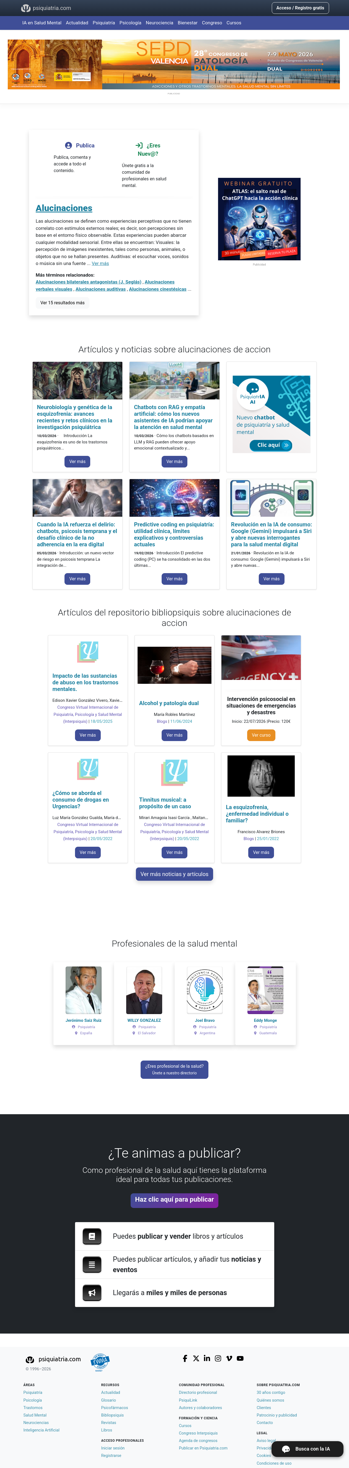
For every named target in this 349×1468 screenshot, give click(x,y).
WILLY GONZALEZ (144, 1020)
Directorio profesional (198, 1392)
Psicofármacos (114, 1407)
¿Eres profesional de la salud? (174, 1069)
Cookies (264, 1455)
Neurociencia (160, 22)
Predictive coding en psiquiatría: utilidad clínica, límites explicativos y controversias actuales (174, 534)
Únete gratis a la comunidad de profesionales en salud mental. (148, 163)
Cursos (234, 22)
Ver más (100, 263)
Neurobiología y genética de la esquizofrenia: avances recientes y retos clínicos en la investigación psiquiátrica (74, 417)
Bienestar (188, 22)
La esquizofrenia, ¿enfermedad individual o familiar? (257, 814)
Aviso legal (266, 1440)
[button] (63, 1003)
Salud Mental (35, 1415)
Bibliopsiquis (112, 1415)
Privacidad (266, 1448)
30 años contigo (271, 1392)
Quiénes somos (270, 1400)
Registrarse (111, 1455)
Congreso (212, 22)
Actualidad (77, 22)
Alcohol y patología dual (169, 703)
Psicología (130, 22)
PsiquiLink (188, 1400)
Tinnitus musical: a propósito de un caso (165, 803)
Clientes (264, 1407)
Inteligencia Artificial (42, 1430)
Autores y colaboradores (200, 1407)
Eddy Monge (265, 1020)
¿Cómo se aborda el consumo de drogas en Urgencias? (81, 800)
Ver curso (261, 735)
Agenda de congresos (198, 1440)
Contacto (265, 1422)
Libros (106, 1430)
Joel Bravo (204, 1020)
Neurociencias (36, 1422)
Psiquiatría (104, 22)
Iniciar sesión (113, 1448)
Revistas (108, 1422)
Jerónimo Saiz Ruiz (84, 1020)
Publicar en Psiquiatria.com (203, 1448)
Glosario (108, 1400)
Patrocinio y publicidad (277, 1415)
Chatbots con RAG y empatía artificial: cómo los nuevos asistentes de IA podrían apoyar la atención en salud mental (173, 417)
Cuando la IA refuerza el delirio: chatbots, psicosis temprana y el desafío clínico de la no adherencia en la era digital (77, 534)
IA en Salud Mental (42, 22)
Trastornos (33, 1407)
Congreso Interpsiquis (198, 1433)
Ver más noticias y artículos (175, 874)
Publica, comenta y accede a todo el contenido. (80, 156)
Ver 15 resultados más (62, 302)
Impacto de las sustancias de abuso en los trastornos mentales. (85, 682)
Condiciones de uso (274, 1463)
